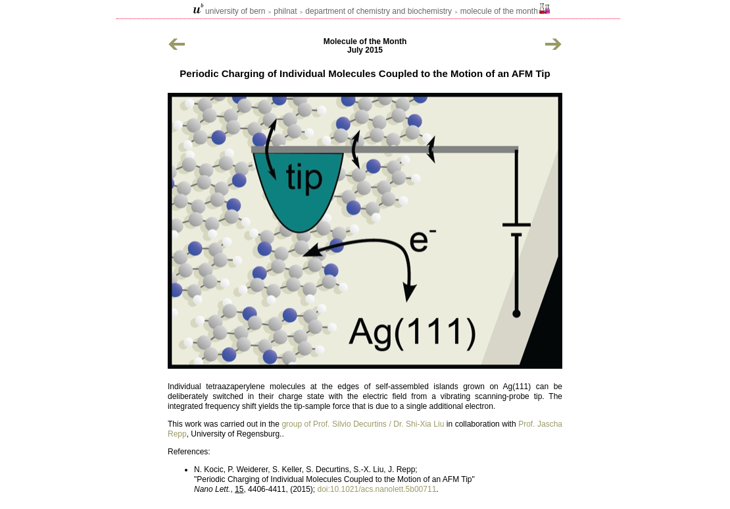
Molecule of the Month (499, 11)
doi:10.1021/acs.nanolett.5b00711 (376, 489)
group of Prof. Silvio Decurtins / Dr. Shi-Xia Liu (362, 424)
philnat (285, 11)
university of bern (235, 11)
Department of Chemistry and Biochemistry (378, 11)
